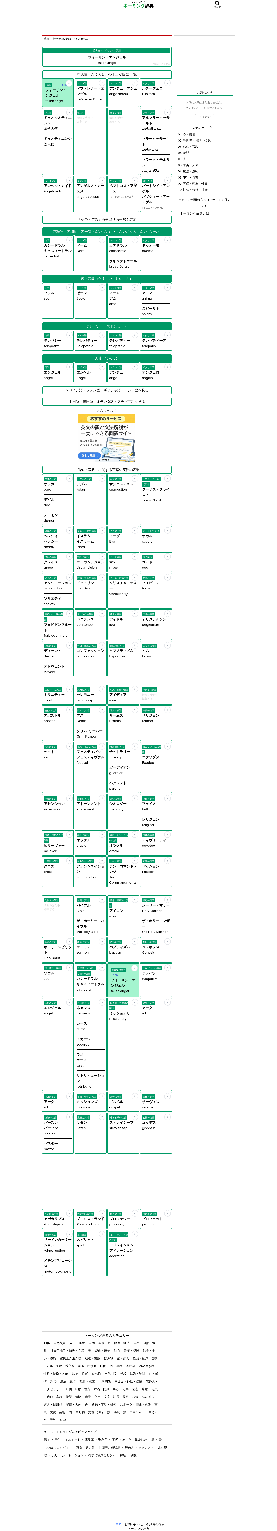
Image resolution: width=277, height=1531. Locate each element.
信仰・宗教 (55, 1397)
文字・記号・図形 (116, 1397)
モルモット (73, 1440)
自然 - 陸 (111, 1374)
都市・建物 (103, 1350)
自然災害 (59, 1343)
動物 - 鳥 (104, 1343)
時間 (103, 1366)
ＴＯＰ (117, 1524)
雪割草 (90, 1440)
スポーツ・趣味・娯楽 (135, 1404)
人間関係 (104, 1381)
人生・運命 (77, 1343)
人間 (92, 1343)
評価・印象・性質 (78, 1389)
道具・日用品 (53, 1404)
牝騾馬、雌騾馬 (110, 1447)
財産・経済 (122, 1343)
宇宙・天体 (74, 1404)
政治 (53, 1381)
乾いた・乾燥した (135, 1440)
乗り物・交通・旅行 (90, 1412)
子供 (58, 1440)
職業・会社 (93, 1397)
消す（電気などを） (102, 1455)
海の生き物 (147, 1366)
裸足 (123, 1455)
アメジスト (146, 1447)
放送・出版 (93, 1358)
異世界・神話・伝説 (128, 1381)
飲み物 (109, 1358)
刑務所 (103, 1440)
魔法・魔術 (68, 1381)
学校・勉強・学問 (133, 1374)
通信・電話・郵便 (104, 1404)
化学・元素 (130, 1389)
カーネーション (73, 1455)
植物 (135, 1397)
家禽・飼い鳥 (85, 1447)
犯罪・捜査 (87, 1381)
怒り (55, 1455)
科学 (63, 1420)
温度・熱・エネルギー (129, 1412)
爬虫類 (131, 1366)
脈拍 (47, 1440)
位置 (85, 1374)
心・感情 (189, 134)
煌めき (130, 1447)
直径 (115, 1440)
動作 (47, 1343)
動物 (117, 1350)
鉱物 (75, 1374)
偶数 (133, 1455)
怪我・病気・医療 (145, 1358)
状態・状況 (74, 1397)
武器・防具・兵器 (106, 1389)
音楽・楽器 (132, 1350)
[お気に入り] (69, 83)
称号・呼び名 (87, 1366)
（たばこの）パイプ (58, 1447)
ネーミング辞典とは (194, 213)
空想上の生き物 (71, 1358)
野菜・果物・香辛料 (61, 1366)
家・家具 (123, 1358)
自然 (136, 1343)
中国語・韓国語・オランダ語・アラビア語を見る (107, 402)
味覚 (145, 1389)
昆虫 (154, 1389)
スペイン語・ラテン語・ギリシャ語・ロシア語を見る (107, 390)
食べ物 (97, 1374)
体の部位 (148, 1397)
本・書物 (116, 1366)
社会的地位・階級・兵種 (67, 1350)
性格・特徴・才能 (56, 1374)
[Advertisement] (138, 22)
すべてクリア (205, 116)
